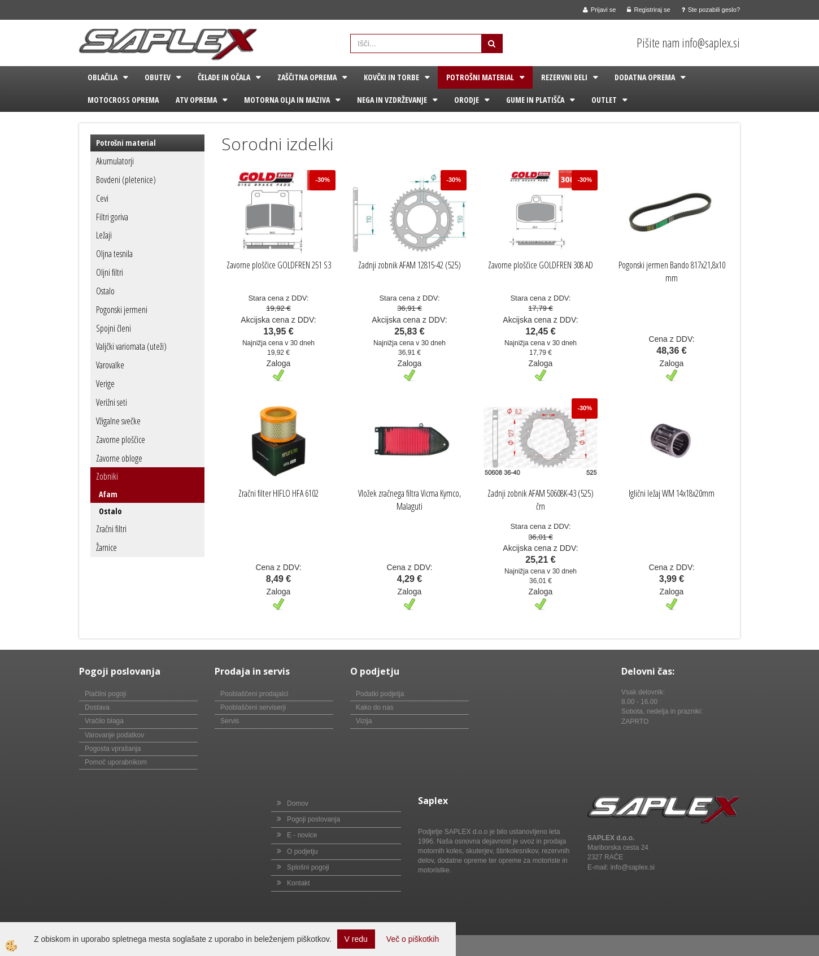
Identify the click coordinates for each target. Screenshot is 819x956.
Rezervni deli (564, 77)
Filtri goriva (112, 217)
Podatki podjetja (380, 694)
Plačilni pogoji (105, 694)
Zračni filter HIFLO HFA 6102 (278, 493)
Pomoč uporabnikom (116, 762)
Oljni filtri (109, 272)
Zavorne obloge (119, 458)
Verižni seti (111, 402)
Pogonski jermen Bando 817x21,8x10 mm (671, 271)
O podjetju (302, 851)
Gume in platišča (535, 99)
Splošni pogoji (308, 867)
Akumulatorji (115, 161)
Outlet (604, 99)
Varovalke (110, 365)
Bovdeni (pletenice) (126, 179)
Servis (229, 721)
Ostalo (105, 291)
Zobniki (107, 476)
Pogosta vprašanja (113, 749)
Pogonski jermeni (121, 309)
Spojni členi (113, 328)
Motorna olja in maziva (287, 99)
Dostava (97, 707)
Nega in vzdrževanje (392, 99)
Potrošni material (480, 77)
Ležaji (104, 235)
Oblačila (102, 77)
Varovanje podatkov (114, 735)
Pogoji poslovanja (313, 819)
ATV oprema (196, 99)
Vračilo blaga (104, 721)
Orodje (466, 99)
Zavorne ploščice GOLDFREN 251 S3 (278, 265)
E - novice (302, 835)
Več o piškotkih (412, 939)
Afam (108, 494)
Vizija (364, 721)
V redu (356, 939)
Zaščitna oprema (307, 77)
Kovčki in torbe (391, 77)
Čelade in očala (224, 77)
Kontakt (298, 883)
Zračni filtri (111, 529)
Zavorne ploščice (120, 439)
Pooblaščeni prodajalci (254, 694)
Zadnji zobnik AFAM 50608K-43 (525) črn (540, 499)
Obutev (158, 77)
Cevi (102, 198)
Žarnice (106, 547)
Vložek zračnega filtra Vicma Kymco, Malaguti (409, 499)
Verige (105, 383)
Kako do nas (375, 707)
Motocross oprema (123, 99)
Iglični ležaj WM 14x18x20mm (672, 493)
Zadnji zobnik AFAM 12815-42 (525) (409, 265)
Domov (297, 803)
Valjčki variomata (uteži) (131, 346)
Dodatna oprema (645, 77)
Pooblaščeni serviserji (253, 707)
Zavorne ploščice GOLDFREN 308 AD (540, 265)
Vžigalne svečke (118, 421)
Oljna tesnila (114, 253)
